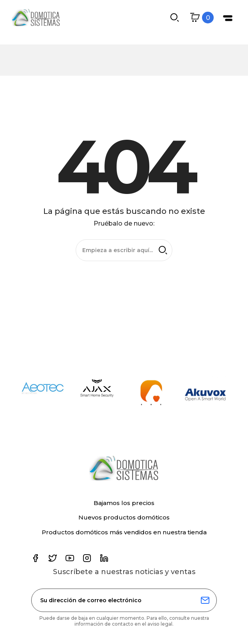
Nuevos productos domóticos (124, 517)
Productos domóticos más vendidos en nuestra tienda (124, 532)
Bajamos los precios (124, 503)
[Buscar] (124, 250)
